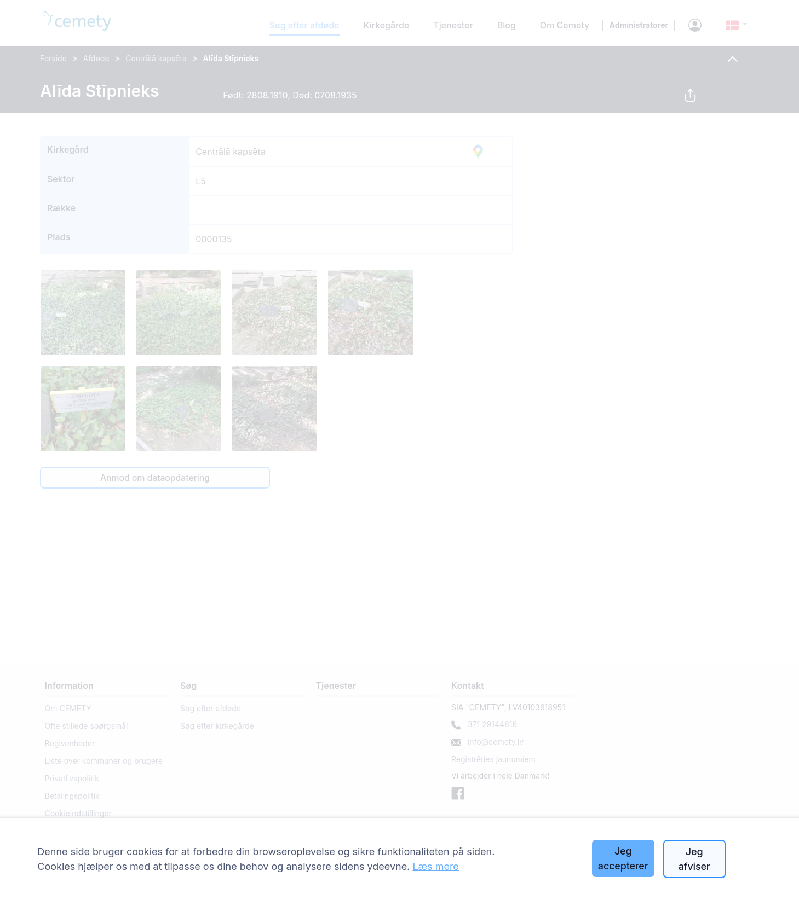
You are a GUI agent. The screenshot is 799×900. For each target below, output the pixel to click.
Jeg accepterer (623, 858)
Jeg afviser (694, 859)
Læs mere (435, 866)
